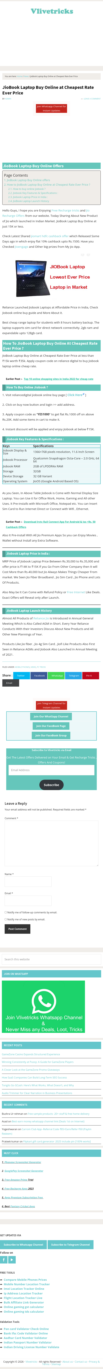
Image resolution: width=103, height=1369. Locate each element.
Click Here (74, 395)
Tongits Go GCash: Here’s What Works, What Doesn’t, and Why (38, 1085)
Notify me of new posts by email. (26, 919)
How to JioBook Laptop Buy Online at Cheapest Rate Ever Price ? (48, 184)
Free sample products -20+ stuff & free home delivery (58, 1113)
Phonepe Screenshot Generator (23, 1162)
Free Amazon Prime (16, 1179)
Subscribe (51, 785)
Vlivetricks (51, 10)
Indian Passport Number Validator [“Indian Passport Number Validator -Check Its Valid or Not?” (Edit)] (28, 1342)
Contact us (81, 1361)
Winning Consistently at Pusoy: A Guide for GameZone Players (37, 1062)
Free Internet (76, 592)
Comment (11, 818)
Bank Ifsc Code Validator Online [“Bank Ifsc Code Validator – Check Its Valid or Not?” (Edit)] (26, 1333)
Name (9, 874)
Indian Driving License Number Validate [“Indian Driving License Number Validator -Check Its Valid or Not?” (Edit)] (31, 1347)
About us (68, 1361)
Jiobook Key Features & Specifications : (35, 193)
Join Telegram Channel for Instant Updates (51, 705)
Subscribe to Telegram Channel (70, 1244)
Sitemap (56, 1364)
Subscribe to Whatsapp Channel (23, 1244)
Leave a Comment (92, 98)
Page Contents (16, 175)
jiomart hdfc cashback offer (50, 236)
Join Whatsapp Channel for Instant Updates (51, 108)
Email (9, 893)
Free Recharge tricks (65, 210)
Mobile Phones (22, 667)
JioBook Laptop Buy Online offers (28, 180)
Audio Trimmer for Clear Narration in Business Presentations (37, 1093)
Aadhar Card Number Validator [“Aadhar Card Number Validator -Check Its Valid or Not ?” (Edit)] (25, 1338)
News (33, 667)
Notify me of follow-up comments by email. (32, 912)
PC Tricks (41, 667)
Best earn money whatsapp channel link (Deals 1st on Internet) (48, 1121)
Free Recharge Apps (16, 1188)
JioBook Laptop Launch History (31, 201)
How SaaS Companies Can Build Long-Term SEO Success (34, 1077)
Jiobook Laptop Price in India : (30, 197)
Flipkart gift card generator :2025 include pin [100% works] (57, 1141)
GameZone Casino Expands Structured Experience (31, 1054)
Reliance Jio (41, 618)
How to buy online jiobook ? (29, 189)
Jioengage (21, 247)
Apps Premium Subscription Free (24, 1197)
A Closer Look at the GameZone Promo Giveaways (31, 1069)
